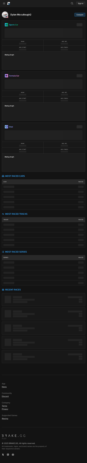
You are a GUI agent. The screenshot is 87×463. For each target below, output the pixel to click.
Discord (5, 396)
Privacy (5, 409)
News (4, 387)
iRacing (5, 418)
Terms (4, 406)
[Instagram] (8, 454)
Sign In (80, 3)
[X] (3, 454)
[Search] (72, 3)
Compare (79, 15)
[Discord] (13, 454)
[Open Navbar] (4, 3)
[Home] (8, 3)
